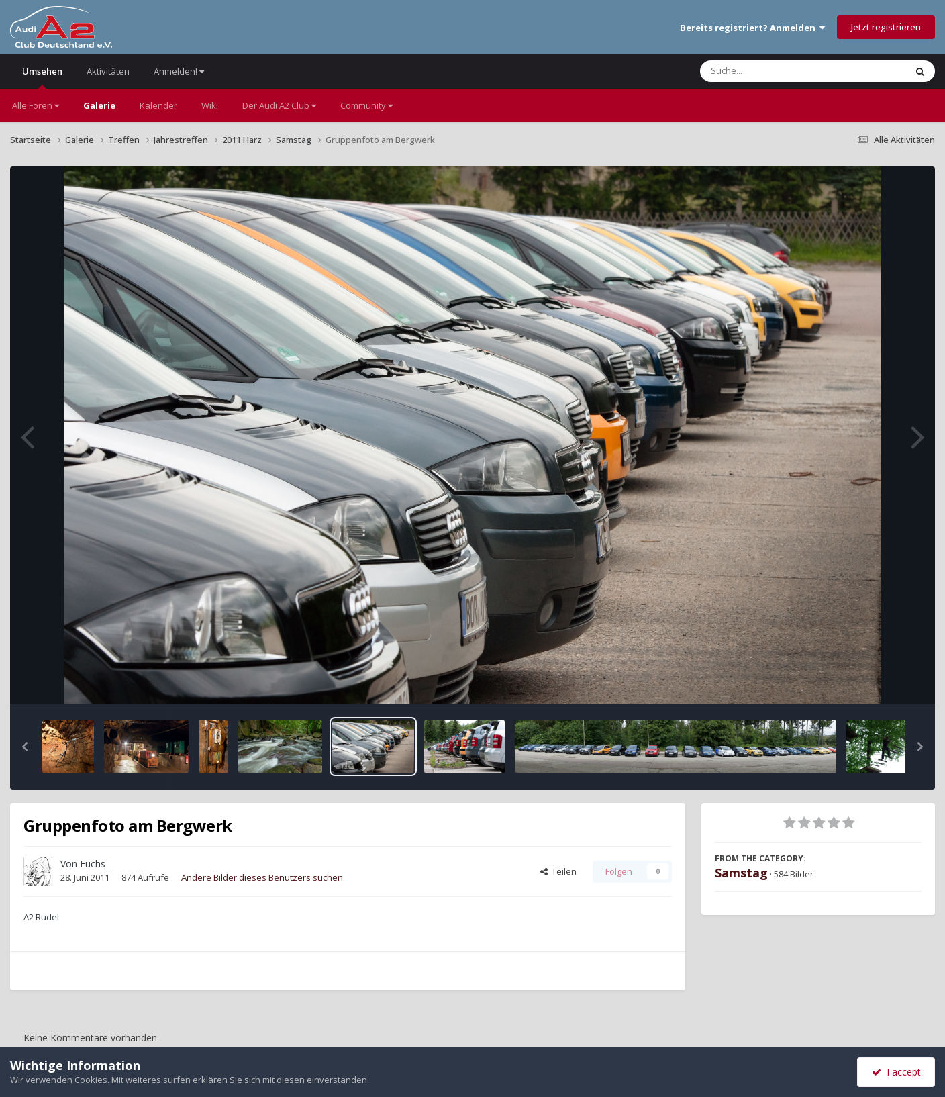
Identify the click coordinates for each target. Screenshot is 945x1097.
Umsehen (42, 77)
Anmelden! (179, 71)
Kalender (158, 105)
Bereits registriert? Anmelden (752, 27)
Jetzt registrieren (886, 27)
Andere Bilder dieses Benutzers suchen (262, 877)
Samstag (741, 873)
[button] (25, 746)
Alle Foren (35, 105)
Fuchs (92, 863)
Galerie (99, 105)
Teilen (558, 871)
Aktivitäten (108, 71)
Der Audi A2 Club (279, 105)
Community (366, 105)
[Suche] (775, 71)
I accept (896, 1071)
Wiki (209, 105)
